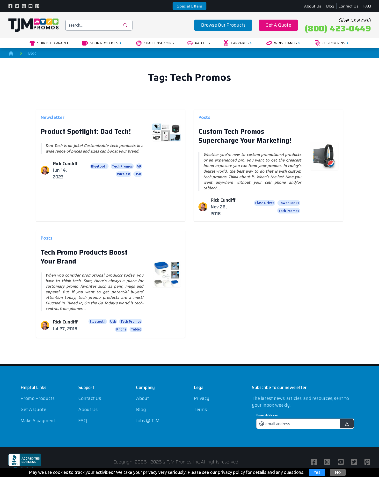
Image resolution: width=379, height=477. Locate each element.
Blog (330, 6)
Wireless (123, 174)
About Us (312, 6)
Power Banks (288, 203)
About (142, 398)
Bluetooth (99, 166)
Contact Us (348, 6)
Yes (317, 472)
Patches (198, 43)
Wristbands (283, 43)
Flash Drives (264, 203)
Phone (121, 329)
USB (138, 174)
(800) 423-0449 (338, 28)
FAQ (367, 6)
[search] (99, 25)
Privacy (201, 398)
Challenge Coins (155, 43)
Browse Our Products (223, 25)
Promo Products (38, 398)
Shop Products (102, 43)
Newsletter (53, 117)
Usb (113, 321)
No (338, 472)
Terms (200, 409)
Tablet (136, 329)
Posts (204, 117)
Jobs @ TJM (148, 420)
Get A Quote (278, 25)
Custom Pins (332, 43)
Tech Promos (122, 166)
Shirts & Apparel (49, 43)
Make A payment (38, 420)
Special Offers (189, 6)
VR (139, 166)
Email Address (267, 415)
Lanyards (238, 43)
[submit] (346, 423)
